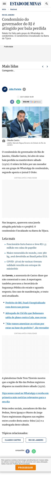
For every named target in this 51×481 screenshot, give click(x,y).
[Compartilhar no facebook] (12, 102)
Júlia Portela (15, 89)
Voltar (42, 66)
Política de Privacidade (21, 464)
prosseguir (25, 467)
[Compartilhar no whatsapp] (18, 102)
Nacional (13, 9)
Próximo (47, 66)
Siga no (26, 102)
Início (4, 9)
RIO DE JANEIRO (8, 15)
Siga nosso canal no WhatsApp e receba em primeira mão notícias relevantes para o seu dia (25, 397)
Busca (46, 3)
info (24, 89)
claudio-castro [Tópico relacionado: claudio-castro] (13, 440)
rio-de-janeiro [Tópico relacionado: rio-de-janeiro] (36, 440)
